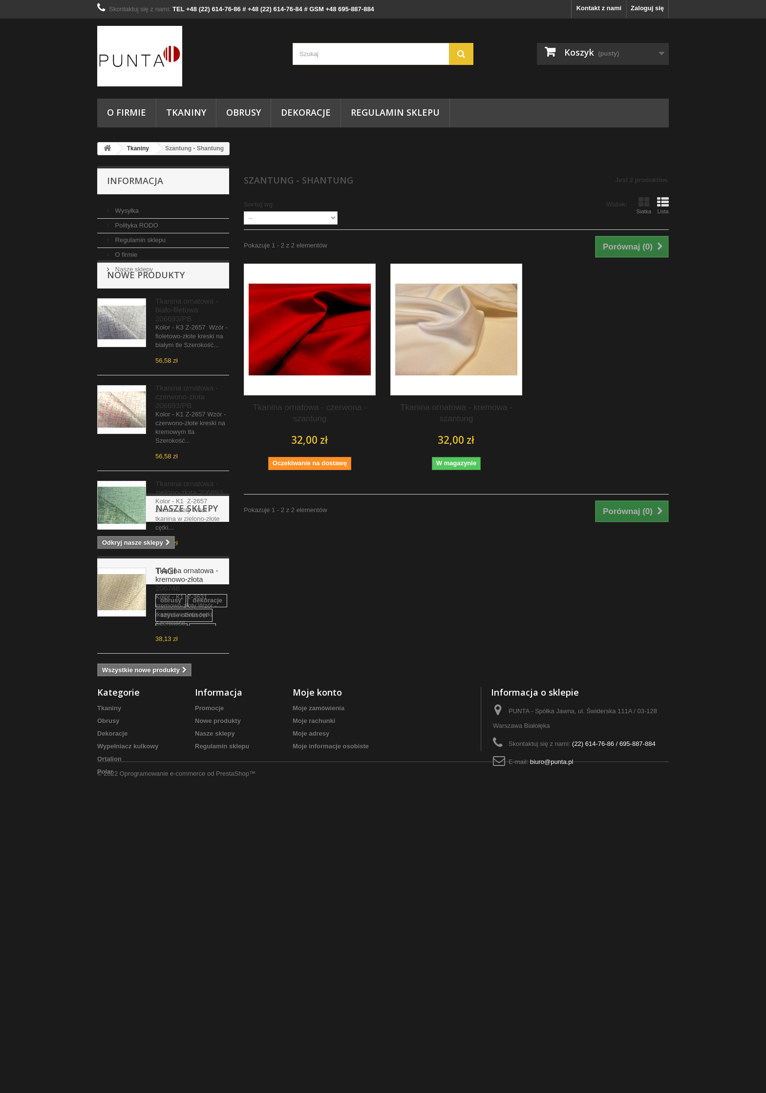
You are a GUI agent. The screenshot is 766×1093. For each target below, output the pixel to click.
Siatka (643, 205)
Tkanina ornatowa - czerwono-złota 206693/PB (186, 424)
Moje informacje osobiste (331, 1006)
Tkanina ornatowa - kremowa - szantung (456, 413)
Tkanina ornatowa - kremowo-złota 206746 (186, 606)
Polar (105, 1031)
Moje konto (317, 952)
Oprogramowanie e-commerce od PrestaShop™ (187, 1066)
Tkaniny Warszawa (192, 847)
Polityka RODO (135, 221)
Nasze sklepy (133, 265)
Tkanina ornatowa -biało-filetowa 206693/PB (186, 337)
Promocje (209, 967)
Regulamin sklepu (395, 112)
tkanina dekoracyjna (132, 862)
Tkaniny (186, 112)
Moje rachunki (314, 980)
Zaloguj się (647, 8)
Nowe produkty (146, 302)
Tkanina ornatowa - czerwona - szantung (309, 413)
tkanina (113, 847)
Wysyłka (126, 206)
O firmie (126, 112)
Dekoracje (306, 112)
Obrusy (243, 112)
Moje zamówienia (318, 967)
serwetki (154, 877)
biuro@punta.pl (551, 1021)
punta (144, 847)
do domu (187, 862)
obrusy (112, 833)
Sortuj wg (258, 204)
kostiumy (116, 877)
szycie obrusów (199, 833)
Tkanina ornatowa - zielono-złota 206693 (189, 515)
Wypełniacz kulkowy (127, 1006)
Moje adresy (311, 993)
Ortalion (109, 1018)
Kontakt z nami (598, 8)
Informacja (135, 180)
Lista (663, 205)
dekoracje (149, 833)
